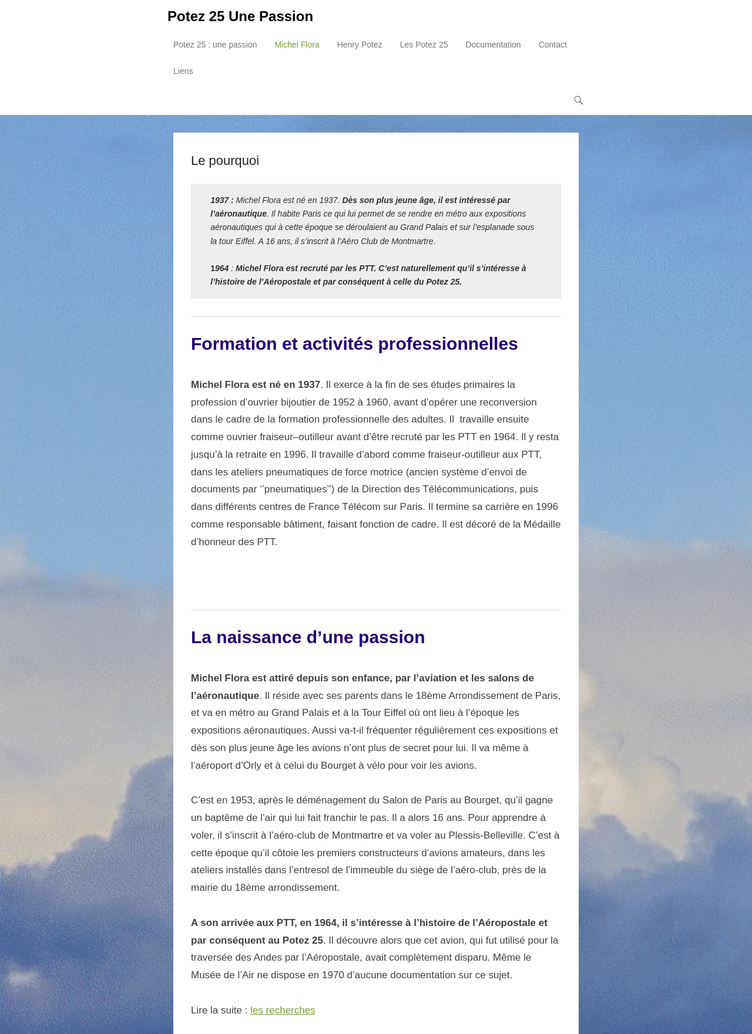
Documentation (493, 44)
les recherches (282, 1010)
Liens (183, 71)
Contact (553, 44)
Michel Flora (296, 44)
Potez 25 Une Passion (240, 16)
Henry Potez (359, 44)
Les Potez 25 (424, 44)
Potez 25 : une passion (215, 44)
